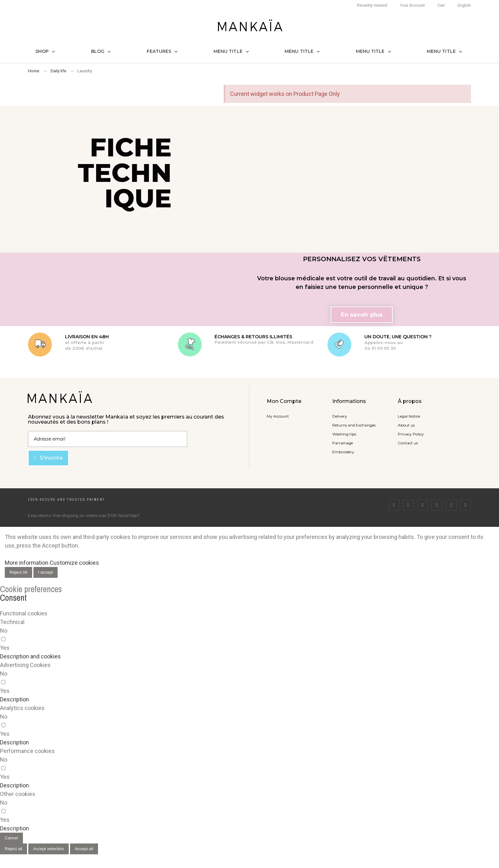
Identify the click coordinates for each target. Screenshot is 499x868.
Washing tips (344, 434)
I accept (45, 572)
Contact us (408, 443)
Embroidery (343, 451)
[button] (362, 314)
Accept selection (48, 848)
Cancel (11, 838)
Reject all (13, 848)
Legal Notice (409, 416)
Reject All (18, 572)
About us (406, 425)
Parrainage (342, 443)
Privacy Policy (411, 434)
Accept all (84, 848)
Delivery (339, 416)
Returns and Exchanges (354, 425)
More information (26, 562)
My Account (278, 416)
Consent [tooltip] (13, 597)
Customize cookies (74, 562)
